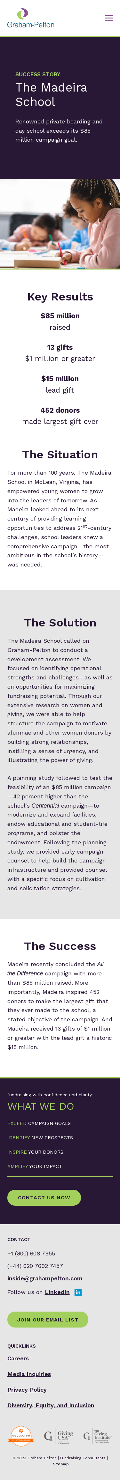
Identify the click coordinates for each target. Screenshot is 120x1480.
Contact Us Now (44, 1198)
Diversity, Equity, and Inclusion (50, 1405)
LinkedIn (57, 1292)
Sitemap (61, 1464)
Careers (18, 1358)
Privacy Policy (27, 1389)
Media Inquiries (29, 1374)
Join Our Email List (47, 1320)
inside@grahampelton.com (45, 1278)
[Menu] (109, 18)
